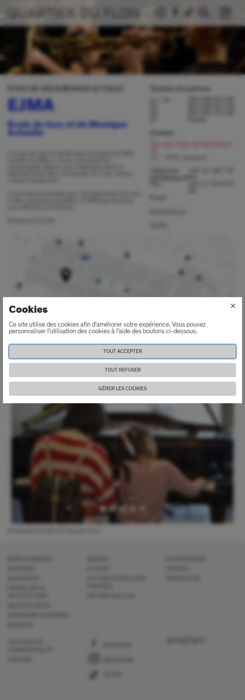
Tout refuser (123, 370)
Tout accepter (122, 351)
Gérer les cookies (122, 388)
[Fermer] (233, 306)
